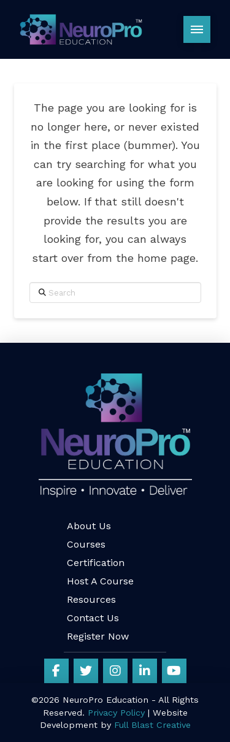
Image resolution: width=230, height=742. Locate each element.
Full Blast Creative (152, 725)
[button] (196, 29)
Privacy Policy (116, 712)
